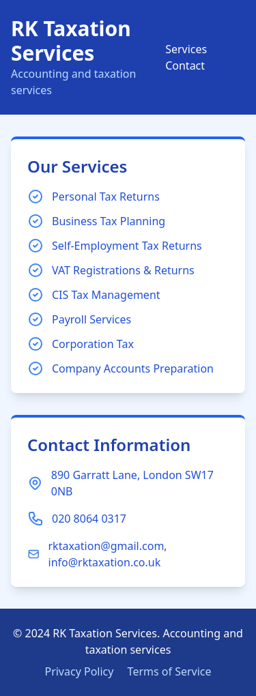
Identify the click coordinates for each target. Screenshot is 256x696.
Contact (185, 65)
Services (186, 49)
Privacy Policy (78, 671)
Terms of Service (170, 671)
